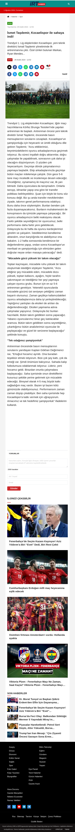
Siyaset (42, 762)
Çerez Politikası (54, 817)
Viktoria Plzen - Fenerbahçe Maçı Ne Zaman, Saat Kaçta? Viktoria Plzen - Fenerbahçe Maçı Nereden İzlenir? (36, 683)
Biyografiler (12, 777)
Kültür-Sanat (14, 758)
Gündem (43, 754)
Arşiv (31, 780)
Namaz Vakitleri (13, 800)
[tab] (14, 453)
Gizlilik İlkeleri (36, 822)
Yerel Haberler (35, 773)
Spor (21, 17)
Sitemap (20, 817)
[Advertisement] (37, 431)
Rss (14, 817)
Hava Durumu (13, 789)
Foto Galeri (12, 769)
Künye (36, 817)
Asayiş (12, 747)
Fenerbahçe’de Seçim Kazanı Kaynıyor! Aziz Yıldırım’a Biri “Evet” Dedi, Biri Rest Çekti (35, 543)
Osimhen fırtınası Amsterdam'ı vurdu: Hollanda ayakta (37, 637)
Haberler (14, 17)
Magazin (42, 758)
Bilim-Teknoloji (45, 747)
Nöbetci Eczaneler (15, 797)
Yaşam (42, 765)
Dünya (11, 751)
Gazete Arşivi (34, 784)
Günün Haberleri (35, 777)
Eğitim (42, 751)
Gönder (14, 488)
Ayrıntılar (59, 829)
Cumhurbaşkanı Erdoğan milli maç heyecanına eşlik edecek (36, 590)
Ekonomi (12, 754)
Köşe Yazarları (13, 773)
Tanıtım (29, 817)
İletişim (43, 817)
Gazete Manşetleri (15, 793)
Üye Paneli (33, 769)
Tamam (67, 829)
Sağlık (11, 762)
